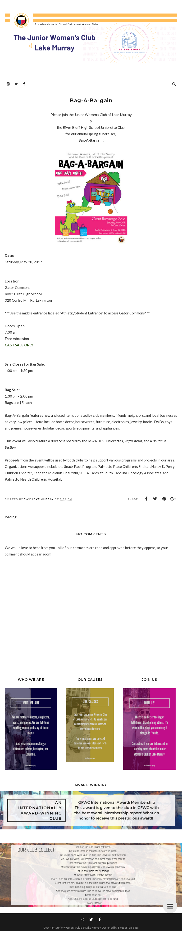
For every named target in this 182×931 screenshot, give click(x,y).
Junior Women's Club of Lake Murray (78, 927)
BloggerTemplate (128, 927)
